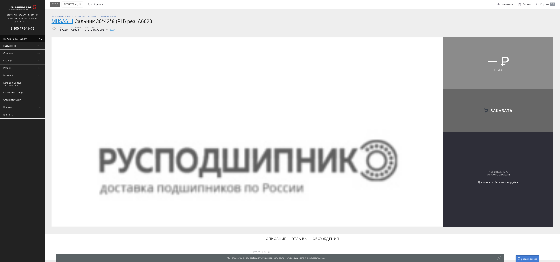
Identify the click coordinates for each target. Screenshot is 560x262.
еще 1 (110, 30)
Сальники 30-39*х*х (108, 17)
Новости (33, 18)
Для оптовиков (22, 22)
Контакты (12, 15)
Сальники (81, 17)
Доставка (33, 15)
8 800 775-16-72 (22, 28)
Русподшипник (58, 17)
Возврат (23, 18)
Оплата (22, 15)
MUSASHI (62, 21)
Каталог (70, 17)
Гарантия (12, 18)
